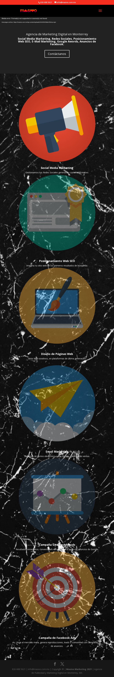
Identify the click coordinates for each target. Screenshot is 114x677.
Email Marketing (57, 451)
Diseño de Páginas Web (57, 354)
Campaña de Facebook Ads (57, 638)
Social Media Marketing (57, 168)
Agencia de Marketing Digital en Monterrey (57, 34)
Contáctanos (57, 54)
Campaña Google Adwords (57, 544)
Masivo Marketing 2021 (79, 669)
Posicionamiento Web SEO (57, 261)
